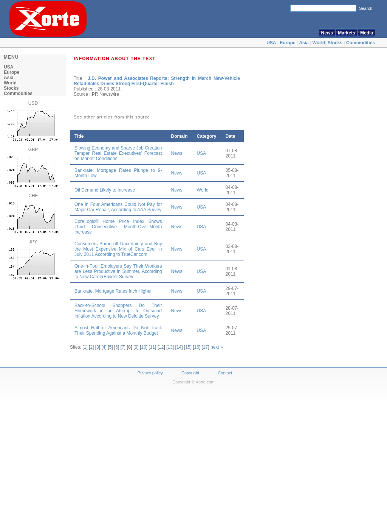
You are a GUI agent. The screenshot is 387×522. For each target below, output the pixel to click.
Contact (225, 373)
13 (169, 347)
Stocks (335, 42)
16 (196, 347)
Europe (287, 42)
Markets (346, 33)
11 (152, 347)
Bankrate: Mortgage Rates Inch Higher (113, 291)
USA (271, 42)
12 (161, 347)
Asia (303, 42)
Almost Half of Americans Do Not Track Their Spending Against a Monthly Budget (118, 330)
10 (143, 347)
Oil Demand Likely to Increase (104, 190)
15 (187, 347)
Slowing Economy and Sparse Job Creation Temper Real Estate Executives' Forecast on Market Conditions (118, 153)
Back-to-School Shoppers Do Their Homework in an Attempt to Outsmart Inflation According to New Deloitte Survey (118, 311)
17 (205, 347)
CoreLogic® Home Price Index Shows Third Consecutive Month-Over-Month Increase (118, 227)
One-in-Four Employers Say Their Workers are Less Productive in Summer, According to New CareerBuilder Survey (118, 271)
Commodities (360, 42)
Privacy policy (150, 373)
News (327, 33)
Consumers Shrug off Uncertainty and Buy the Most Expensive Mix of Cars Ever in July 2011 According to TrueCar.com (118, 249)
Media (366, 33)
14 (178, 347)
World (319, 42)
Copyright (190, 373)
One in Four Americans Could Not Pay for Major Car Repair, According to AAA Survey (118, 207)
